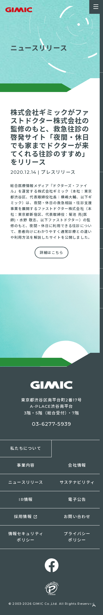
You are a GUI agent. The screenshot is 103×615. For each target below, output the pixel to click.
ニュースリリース (25, 482)
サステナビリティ (77, 482)
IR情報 (26, 499)
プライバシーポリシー (77, 537)
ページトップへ (93, 605)
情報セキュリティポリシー (25, 537)
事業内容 (26, 465)
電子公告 (77, 499)
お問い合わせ (77, 516)
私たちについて (25, 448)
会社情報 (77, 465)
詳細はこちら (51, 252)
